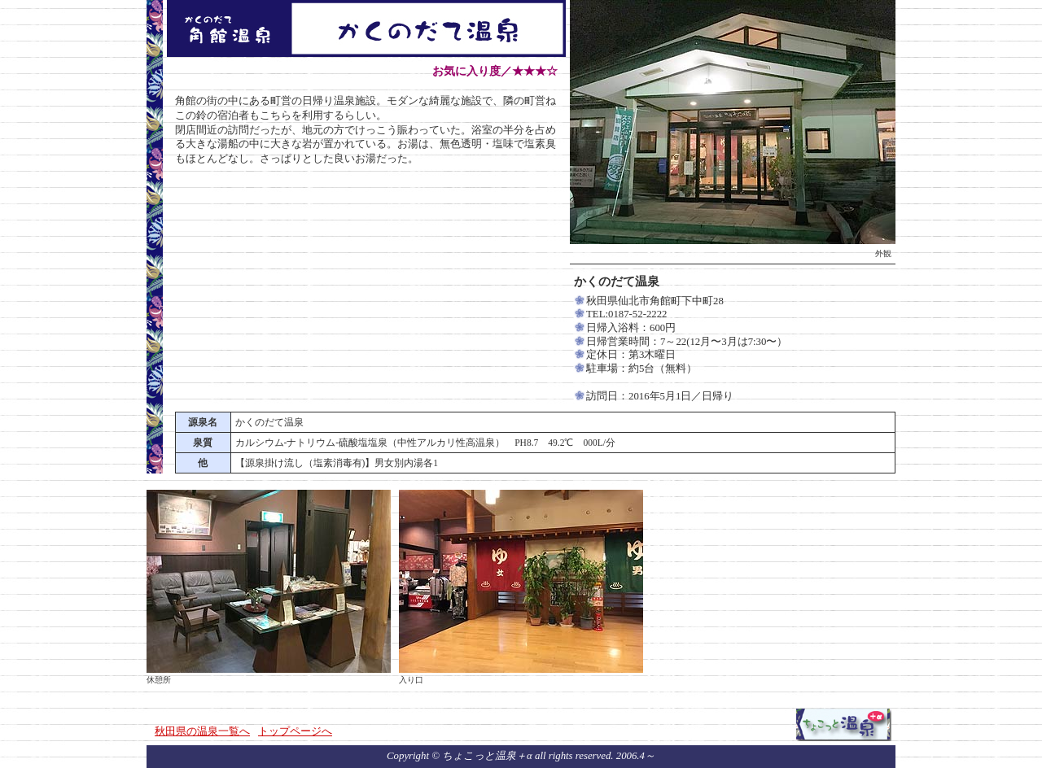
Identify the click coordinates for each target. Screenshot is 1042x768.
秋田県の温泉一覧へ (202, 731)
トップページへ (295, 731)
